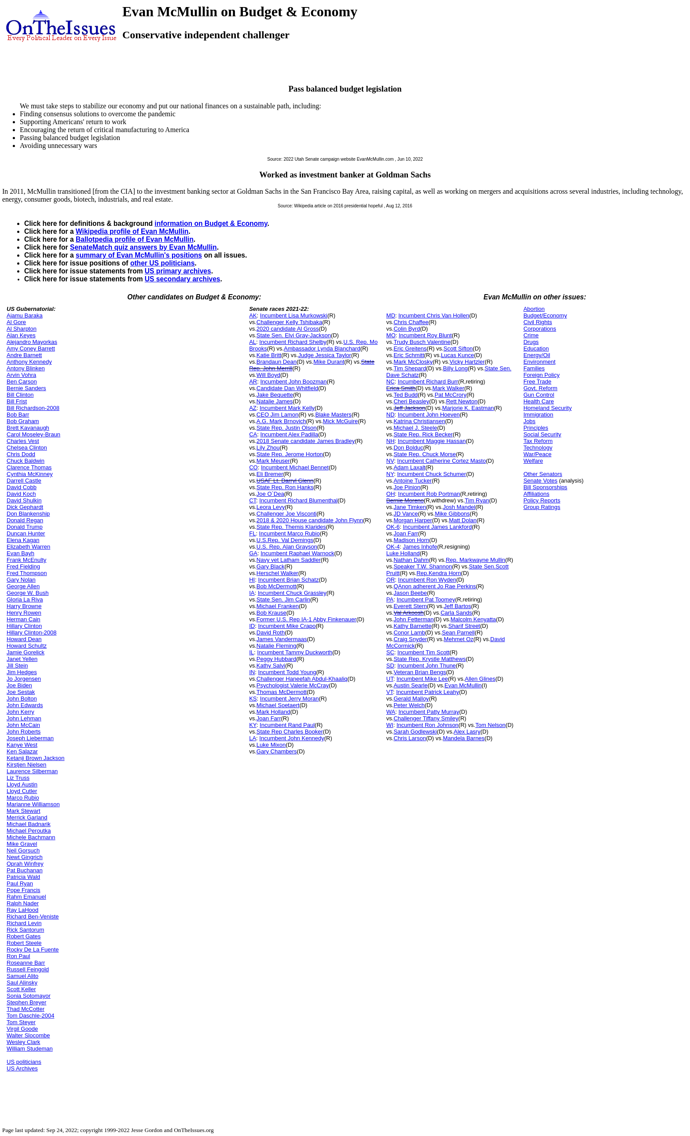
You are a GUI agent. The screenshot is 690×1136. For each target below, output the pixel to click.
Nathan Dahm (411, 560)
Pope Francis (23, 890)
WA (390, 711)
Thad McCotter (25, 1009)
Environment (539, 361)
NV (390, 460)
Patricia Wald (23, 877)
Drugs (531, 342)
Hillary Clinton (24, 626)
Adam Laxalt (409, 467)
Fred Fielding (23, 566)
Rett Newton (462, 401)
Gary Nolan (21, 579)
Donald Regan (25, 520)
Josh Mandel (459, 507)
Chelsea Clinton (27, 447)
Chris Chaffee (410, 322)
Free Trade (537, 381)
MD (390, 315)
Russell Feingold (28, 969)
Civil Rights (537, 322)
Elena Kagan (23, 540)
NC (390, 381)
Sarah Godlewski (415, 731)
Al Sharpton (22, 328)
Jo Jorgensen (24, 678)
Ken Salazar (22, 751)
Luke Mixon (271, 744)
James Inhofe (420, 546)
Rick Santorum (25, 929)
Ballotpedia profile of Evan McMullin (135, 239)
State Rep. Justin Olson (287, 427)
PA (389, 599)
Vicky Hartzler (467, 361)
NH (390, 441)
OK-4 (393, 546)
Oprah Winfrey (25, 863)
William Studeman (30, 1048)
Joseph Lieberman (30, 738)
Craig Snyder (410, 639)
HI (252, 579)
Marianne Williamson (33, 804)
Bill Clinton (20, 394)
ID (252, 626)
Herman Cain (23, 619)
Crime (531, 335)
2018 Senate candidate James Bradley (306, 441)
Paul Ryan (20, 883)
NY (390, 474)
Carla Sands (456, 612)
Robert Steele (24, 943)
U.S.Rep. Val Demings (285, 540)
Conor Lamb (409, 632)
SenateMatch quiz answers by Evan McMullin (143, 247)
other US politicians (162, 263)
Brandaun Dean (277, 361)
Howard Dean (24, 639)
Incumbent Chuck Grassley (292, 593)
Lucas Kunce (457, 355)
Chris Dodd (21, 454)
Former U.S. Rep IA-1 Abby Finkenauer (306, 619)
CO (253, 467)
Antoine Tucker (412, 480)
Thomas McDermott (282, 692)
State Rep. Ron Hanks (285, 487)
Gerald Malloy (411, 698)
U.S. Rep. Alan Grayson (287, 546)
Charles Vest (23, 441)
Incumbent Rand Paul (287, 725)
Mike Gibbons (452, 513)
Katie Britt (269, 355)
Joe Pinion (406, 487)
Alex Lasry (467, 731)
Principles (535, 427)
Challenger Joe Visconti (286, 513)
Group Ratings (541, 507)
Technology (537, 447)
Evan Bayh (20, 553)
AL (252, 342)
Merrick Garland (27, 817)
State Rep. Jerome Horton (290, 454)
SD (390, 665)
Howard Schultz (27, 645)
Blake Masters (334, 414)
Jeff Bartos (457, 606)
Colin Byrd (406, 328)
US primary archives (178, 271)
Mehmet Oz (458, 639)
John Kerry (20, 711)
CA (253, 434)
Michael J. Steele (415, 427)
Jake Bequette (275, 394)
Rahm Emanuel (26, 896)
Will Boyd (268, 375)
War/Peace (537, 454)
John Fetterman (413, 619)
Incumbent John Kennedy (291, 738)
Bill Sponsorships (545, 487)
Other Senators (542, 474)
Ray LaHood (22, 910)
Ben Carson (22, 381)
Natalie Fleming (276, 645)
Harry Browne (24, 606)
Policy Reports (541, 500)
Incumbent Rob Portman (429, 494)
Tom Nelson (490, 725)
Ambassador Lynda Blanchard (322, 348)
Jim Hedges (22, 672)
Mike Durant (328, 361)
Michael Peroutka (29, 830)
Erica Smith (400, 388)
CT (252, 500)
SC (390, 652)
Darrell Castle (24, 480)
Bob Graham (23, 421)
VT (389, 692)
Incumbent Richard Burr (428, 381)
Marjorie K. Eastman (468, 408)
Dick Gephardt (25, 507)
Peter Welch (409, 705)
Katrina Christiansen (419, 421)
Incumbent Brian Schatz (288, 579)
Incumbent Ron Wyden (427, 579)
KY (253, 725)
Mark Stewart (23, 811)
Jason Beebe (410, 593)
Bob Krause (271, 612)
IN (252, 672)
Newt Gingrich (25, 857)
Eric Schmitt (408, 355)
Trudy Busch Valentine (421, 342)
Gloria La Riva (25, 599)
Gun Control (538, 394)
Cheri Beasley (411, 401)
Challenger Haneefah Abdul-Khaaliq (302, 678)
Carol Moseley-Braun (33, 434)
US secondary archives (182, 279)
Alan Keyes (21, 335)
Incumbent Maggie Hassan (432, 441)
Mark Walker (448, 388)
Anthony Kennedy (29, 361)
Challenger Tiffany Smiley (425, 718)
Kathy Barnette (412, 626)
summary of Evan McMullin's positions (139, 255)
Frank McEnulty (26, 560)
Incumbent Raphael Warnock (297, 553)
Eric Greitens (409, 348)
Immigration (538, 414)
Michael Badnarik (29, 824)
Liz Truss (18, 778)
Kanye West (22, 744)
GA (253, 553)
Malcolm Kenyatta (473, 619)
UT (389, 678)
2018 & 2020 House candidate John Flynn (310, 520)
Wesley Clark (23, 1042)
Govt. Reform (540, 388)
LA (252, 738)
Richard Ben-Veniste (33, 916)
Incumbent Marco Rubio (289, 533)
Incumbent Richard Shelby (292, 342)
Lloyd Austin (22, 784)
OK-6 (393, 527)
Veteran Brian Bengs (419, 672)
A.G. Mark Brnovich (281, 421)
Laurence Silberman (32, 771)
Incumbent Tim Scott (423, 652)
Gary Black (271, 566)
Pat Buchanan (25, 870)
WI (389, 725)
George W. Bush (27, 593)
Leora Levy (271, 507)
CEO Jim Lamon (277, 414)
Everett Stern (410, 606)
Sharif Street (464, 626)
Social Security (542, 434)
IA (251, 593)
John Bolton (22, 698)
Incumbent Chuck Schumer (431, 474)
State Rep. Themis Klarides (291, 527)
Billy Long (455, 368)
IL (251, 652)
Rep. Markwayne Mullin (475, 560)
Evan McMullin (463, 685)
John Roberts (23, 731)
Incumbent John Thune (426, 665)
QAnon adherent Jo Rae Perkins (434, 586)
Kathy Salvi (271, 665)
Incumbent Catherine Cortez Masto (441, 460)
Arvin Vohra (21, 375)
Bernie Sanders (26, 388)
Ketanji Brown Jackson (36, 758)
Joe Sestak (21, 692)
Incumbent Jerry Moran (289, 698)
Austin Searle (410, 685)
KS (253, 698)
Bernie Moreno (405, 500)
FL (252, 533)
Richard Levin (24, 923)
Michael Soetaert (278, 705)
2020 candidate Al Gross (288, 328)
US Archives (22, 1068)
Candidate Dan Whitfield (287, 388)
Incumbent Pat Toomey (425, 599)
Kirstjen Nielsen (26, 764)
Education (536, 348)
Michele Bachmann (31, 837)
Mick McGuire (340, 421)
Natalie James (275, 401)
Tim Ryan (477, 500)
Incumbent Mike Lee (422, 678)
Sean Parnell (458, 632)
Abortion (533, 309)
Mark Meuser (273, 460)
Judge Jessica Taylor (324, 355)
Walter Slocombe (28, 1035)
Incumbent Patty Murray (429, 711)
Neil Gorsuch (23, 850)
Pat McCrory (450, 394)
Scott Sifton (458, 348)
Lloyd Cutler (22, 791)
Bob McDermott (276, 586)
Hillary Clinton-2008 (31, 632)
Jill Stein (17, 665)
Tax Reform (537, 441)
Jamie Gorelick (25, 652)
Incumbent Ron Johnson (427, 725)
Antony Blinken (26, 368)
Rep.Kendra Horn (438, 573)
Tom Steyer (21, 1022)
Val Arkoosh (408, 612)
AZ (253, 408)
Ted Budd (405, 394)
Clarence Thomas (29, 467)
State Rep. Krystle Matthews (429, 659)
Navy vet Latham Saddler (289, 560)
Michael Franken (278, 606)
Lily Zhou (268, 447)
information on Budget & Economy (210, 223)
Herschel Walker (277, 573)
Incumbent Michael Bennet (295, 467)
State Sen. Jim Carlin (283, 599)
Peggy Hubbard (276, 659)
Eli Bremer (270, 474)
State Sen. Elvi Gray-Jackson (294, 335)
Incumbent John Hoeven (429, 414)
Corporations (539, 328)
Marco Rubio (23, 797)
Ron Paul (18, 956)
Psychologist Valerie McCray (293, 685)
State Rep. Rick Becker (422, 434)
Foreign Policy (541, 375)
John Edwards (25, 705)
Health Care (538, 401)
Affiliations (536, 494)
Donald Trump (25, 527)
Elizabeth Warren (28, 546)
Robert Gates (23, 936)
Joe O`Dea (270, 494)
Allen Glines (480, 678)
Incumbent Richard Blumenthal (298, 500)
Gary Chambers (277, 751)
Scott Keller (21, 989)
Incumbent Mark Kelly (287, 408)
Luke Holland (403, 553)
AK (253, 315)
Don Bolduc (408, 447)
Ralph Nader (23, 903)
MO (391, 335)
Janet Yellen (22, 659)
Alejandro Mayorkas (32, 342)
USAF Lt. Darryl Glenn (285, 480)
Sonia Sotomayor (29, 995)
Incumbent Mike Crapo (287, 626)
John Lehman (24, 718)
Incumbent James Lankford (437, 527)
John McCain (23, 725)
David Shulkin (24, 500)
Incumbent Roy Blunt (425, 335)
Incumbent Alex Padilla (290, 434)
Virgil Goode (22, 1028)
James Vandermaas (282, 639)
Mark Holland (273, 711)
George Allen (23, 586)
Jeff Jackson (409, 408)
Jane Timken (409, 507)
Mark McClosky (413, 361)
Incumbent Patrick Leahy (427, 692)
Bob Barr (18, 414)
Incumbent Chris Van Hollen (433, 315)
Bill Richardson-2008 (33, 408)
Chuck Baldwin (25, 460)
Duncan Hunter (26, 533)
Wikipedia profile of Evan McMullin (132, 231)
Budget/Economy (545, 315)
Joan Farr (269, 718)
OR (390, 579)
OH (390, 494)
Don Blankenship (28, 513)
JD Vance (405, 513)
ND (390, 414)
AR (253, 381)
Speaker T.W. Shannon (422, 566)
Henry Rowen (24, 612)
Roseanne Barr (26, 962)
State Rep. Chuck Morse (424, 454)
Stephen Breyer (26, 1002)
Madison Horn (411, 540)
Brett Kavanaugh (28, 427)
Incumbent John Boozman (294, 381)
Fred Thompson (27, 573)
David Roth (271, 632)
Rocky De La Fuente (33, 949)
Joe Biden (19, 685)
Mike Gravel (22, 844)
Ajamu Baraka (25, 315)
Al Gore (16, 322)
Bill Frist (17, 401)
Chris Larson (409, 738)
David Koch (21, 494)
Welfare (533, 460)
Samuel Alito (22, 976)
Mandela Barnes (463, 738)
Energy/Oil (536, 355)
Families (533, 368)
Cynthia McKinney (30, 474)
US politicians (24, 1062)
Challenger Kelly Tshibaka (289, 322)
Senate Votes (540, 480)
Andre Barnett (24, 355)
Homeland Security (547, 408)
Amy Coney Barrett (31, 348)
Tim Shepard (409, 368)
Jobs (529, 421)
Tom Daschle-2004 (30, 1015)
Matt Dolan (463, 520)
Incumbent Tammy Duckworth (294, 652)
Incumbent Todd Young (287, 672)
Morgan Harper (412, 520)
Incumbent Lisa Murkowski (293, 315)
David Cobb (22, 487)
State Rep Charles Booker (290, 731)
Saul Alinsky (22, 982)
